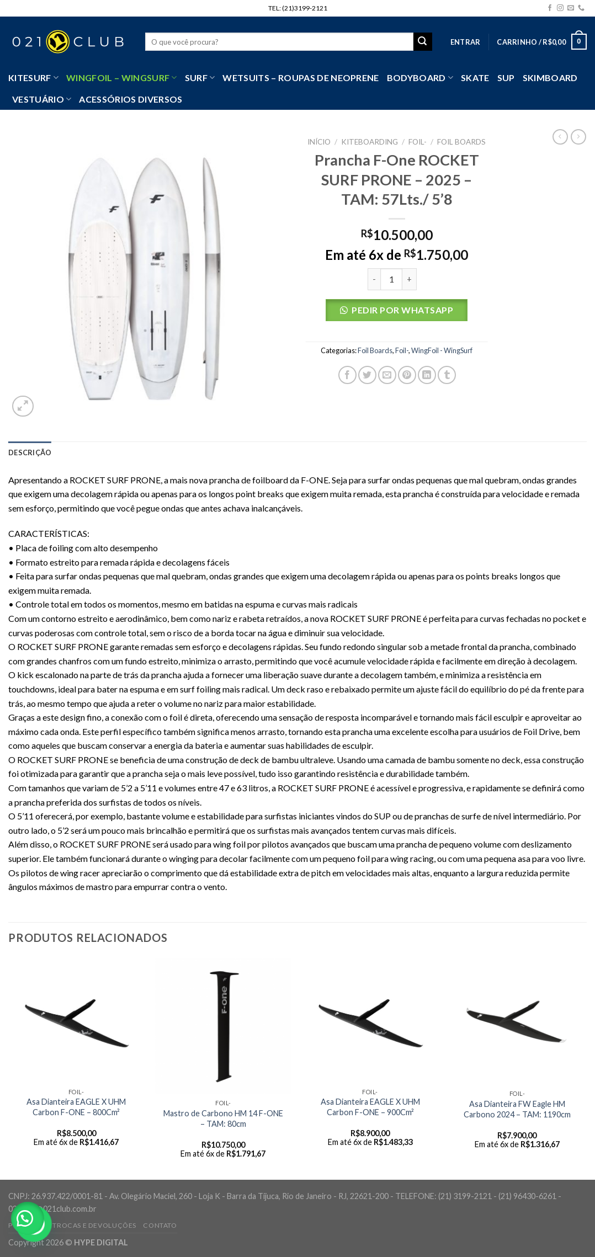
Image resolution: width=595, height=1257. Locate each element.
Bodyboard (420, 77)
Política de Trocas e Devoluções (72, 1225)
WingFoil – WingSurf (121, 77)
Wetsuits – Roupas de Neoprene (300, 77)
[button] (397, 313)
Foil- (417, 141)
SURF (200, 77)
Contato (160, 1225)
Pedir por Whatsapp (402, 310)
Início (319, 141)
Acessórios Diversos (130, 99)
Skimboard (550, 77)
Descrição (29, 452)
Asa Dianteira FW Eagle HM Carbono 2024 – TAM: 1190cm (517, 1109)
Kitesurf (33, 77)
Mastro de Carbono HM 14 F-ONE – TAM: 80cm (223, 1118)
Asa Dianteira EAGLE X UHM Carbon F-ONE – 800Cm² (76, 1107)
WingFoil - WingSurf (441, 350)
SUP (506, 77)
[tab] (29, 452)
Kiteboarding (369, 141)
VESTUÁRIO (41, 99)
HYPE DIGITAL (101, 1242)
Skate (475, 77)
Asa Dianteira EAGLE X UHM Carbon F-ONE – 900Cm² (370, 1107)
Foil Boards (461, 141)
